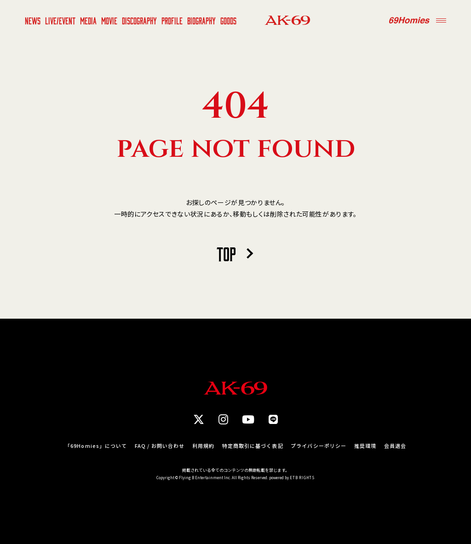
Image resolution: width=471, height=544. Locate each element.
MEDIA (88, 20)
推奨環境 (365, 445)
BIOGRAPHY (201, 20)
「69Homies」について (96, 445)
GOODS (228, 20)
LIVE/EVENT (60, 20)
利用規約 (203, 445)
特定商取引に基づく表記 (252, 445)
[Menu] (441, 20)
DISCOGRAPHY (139, 20)
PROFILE (172, 20)
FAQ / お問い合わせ (159, 445)
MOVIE (109, 20)
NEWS (32, 20)
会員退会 (395, 445)
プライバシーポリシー (318, 445)
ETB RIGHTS (302, 477)
